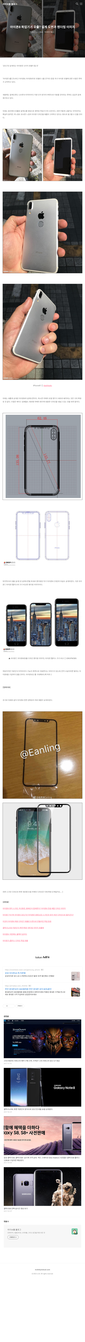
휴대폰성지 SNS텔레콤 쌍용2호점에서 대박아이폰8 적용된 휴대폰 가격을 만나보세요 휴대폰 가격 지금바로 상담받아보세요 (35, 993)
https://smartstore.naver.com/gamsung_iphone (22, 970)
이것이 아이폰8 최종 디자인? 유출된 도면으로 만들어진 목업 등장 (27, 921)
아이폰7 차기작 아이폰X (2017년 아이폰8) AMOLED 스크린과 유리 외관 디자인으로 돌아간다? (38, 914)
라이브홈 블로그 (10, 4)
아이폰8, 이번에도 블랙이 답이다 (15, 934)
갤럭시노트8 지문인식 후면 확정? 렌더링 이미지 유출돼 (23, 927)
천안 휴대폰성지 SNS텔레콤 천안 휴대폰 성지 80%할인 (28, 989)
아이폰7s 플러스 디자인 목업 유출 (15, 940)
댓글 (6, 1221)
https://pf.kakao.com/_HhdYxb (16, 986)
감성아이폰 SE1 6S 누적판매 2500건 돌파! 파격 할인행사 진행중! (29, 976)
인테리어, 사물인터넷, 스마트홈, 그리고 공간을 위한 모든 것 (26, 1232)
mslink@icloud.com (42, 1269)
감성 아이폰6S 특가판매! (15, 973)
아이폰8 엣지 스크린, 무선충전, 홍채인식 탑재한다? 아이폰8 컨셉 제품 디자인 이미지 (34, 908)
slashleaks (48, 385)
